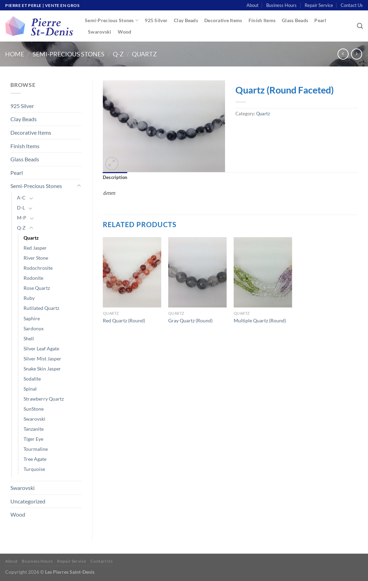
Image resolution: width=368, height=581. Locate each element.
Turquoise (34, 469)
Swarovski (99, 32)
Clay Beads (186, 20)
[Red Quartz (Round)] (132, 272)
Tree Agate (35, 459)
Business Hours (281, 5)
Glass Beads (295, 20)
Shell (29, 338)
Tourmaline (36, 449)
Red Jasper (35, 248)
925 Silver (156, 20)
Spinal (30, 389)
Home (14, 54)
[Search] (360, 26)
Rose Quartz (37, 288)
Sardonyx (34, 328)
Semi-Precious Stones (111, 20)
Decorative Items (223, 20)
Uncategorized (27, 501)
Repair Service (319, 5)
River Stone (36, 258)
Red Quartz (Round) (124, 320)
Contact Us (352, 5)
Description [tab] (115, 177)
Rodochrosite (38, 268)
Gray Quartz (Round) (190, 320)
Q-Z (118, 54)
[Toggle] (79, 186)
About (252, 5)
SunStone (34, 409)
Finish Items (262, 20)
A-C (21, 197)
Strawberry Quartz (44, 399)
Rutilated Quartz (41, 308)
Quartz (144, 54)
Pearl (320, 20)
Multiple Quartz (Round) (260, 320)
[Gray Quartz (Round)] (197, 272)
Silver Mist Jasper (42, 358)
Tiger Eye (33, 439)
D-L (21, 208)
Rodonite (33, 278)
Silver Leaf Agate (41, 348)
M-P (21, 218)
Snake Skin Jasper (42, 369)
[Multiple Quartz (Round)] (263, 272)
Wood (125, 32)
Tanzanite (34, 429)
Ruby (29, 298)
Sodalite (32, 379)
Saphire (32, 318)
